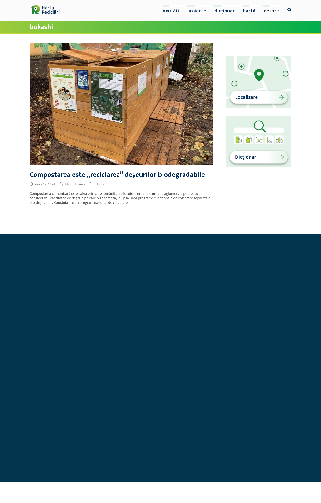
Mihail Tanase (75, 184)
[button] (289, 10)
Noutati (101, 184)
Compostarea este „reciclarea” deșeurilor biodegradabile (117, 175)
